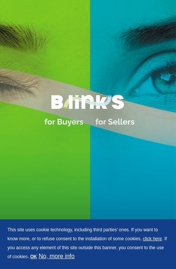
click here (152, 238)
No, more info (57, 256)
